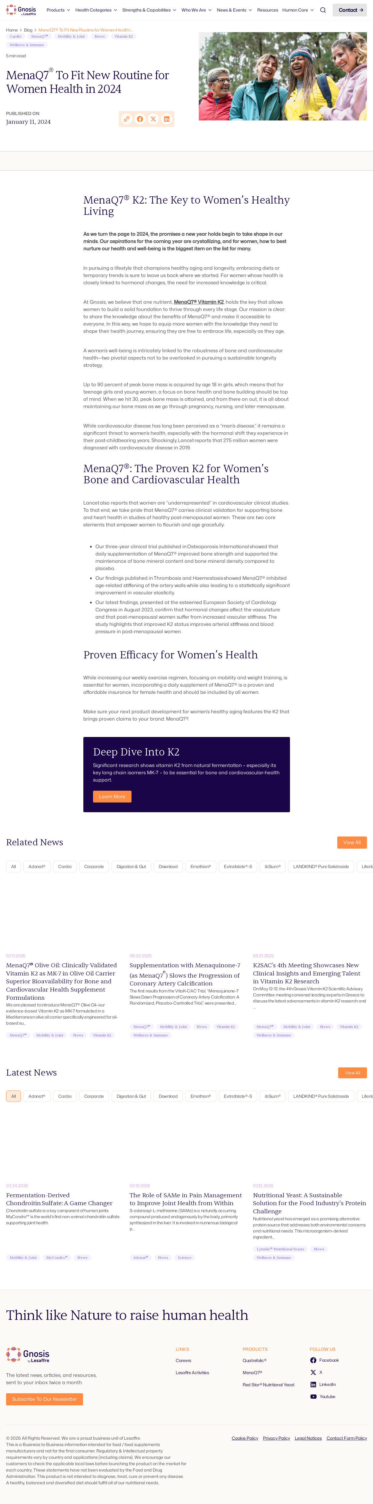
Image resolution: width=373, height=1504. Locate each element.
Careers (183, 1360)
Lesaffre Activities (192, 1372)
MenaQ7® (185, 302)
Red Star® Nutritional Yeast (268, 1384)
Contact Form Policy (347, 1438)
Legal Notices (308, 1438)
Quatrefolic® (255, 1360)
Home (12, 30)
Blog (28, 30)
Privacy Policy (276, 1438)
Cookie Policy (245, 1438)
